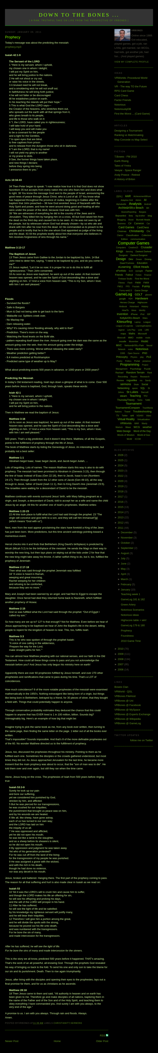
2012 (121, 522)
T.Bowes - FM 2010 (125, 156)
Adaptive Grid (127, 200)
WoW (129, 439)
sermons (76, 1023)
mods (147, 338)
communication (138, 239)
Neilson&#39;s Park (134, 345)
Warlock (119, 427)
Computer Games (133, 243)
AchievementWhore (142, 196)
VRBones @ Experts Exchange (132, 714)
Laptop (138, 322)
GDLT (138, 294)
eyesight (139, 271)
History (144, 306)
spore (135, 388)
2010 (121, 648)
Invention (122, 314)
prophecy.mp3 (13, 46)
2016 (121, 501)
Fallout (129, 274)
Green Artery (128, 604)
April (124, 573)
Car (148, 223)
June (124, 563)
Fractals (135, 286)
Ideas (133, 310)
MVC (119, 345)
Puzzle (147, 369)
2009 (121, 653)
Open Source (133, 353)
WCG (137, 427)
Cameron (139, 223)
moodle (122, 341)
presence (146, 361)
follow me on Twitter (141, 740)
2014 (121, 512)
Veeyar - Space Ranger (127, 170)
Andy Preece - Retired (127, 174)
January (126, 589)
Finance (147, 275)
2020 (121, 481)
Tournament (133, 403)
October (126, 542)
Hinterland (134, 306)
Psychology (135, 369)
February (126, 584)
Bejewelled (120, 215)
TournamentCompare (127, 407)
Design (121, 259)
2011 (121, 527)
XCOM (138, 439)
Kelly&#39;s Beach (130, 318)
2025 (121, 460)
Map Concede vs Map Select (130, 139)
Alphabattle (121, 204)
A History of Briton (124, 179)
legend (121, 330)
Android (147, 204)
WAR (136, 423)
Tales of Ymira (122, 165)
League (147, 322)
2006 (121, 669)
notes (130, 349)
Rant (149, 372)
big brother (140, 216)
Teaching (135, 395)
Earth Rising (121, 161)
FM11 (120, 286)
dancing (129, 251)
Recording (123, 376)
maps (123, 333)
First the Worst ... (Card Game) (132, 113)
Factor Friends (122, 100)
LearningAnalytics (143, 326)
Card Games (126, 227)
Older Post (102, 1041)
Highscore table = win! (133, 620)
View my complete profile (131, 62)
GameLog (123, 294)
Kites (145, 318)
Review (120, 380)
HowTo (125, 310)
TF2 (145, 396)
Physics (134, 357)
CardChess (143, 227)
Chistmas (121, 231)
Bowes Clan (121, 686)
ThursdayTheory (126, 400)
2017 (121, 496)
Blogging (121, 219)
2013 (121, 517)
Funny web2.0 (125, 290)
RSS (103, 1035)
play (142, 357)
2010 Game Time (131, 640)
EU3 (131, 271)
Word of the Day (142, 431)
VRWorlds (126, 423)
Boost (131, 220)
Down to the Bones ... (79, 15)
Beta (131, 216)
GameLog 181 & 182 (133, 599)
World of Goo (143, 435)
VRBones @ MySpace (127, 709)
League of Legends (124, 326)
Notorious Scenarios (132, 609)
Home (57, 1041)
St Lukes (132, 392)
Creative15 (133, 247)
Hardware (141, 298)
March (125, 579)
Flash (130, 283)
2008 (121, 659)
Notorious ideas (130, 614)
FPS (128, 286)
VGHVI (140, 415)
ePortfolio (121, 270)
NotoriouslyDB (122, 109)
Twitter (125, 416)
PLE (148, 356)
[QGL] (119, 196)
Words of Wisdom (126, 435)
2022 (121, 475)
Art (147, 208)
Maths (132, 333)
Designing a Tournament (128, 130)
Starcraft (144, 392)
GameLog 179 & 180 (133, 625)
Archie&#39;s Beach (131, 207)
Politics (128, 361)
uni (132, 415)
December (127, 532)
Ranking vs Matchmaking (128, 135)
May (123, 568)
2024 (121, 465)
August (125, 553)
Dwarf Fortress (127, 263)
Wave (128, 427)
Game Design (141, 290)
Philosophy (122, 357)
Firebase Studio (125, 279)
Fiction (138, 275)
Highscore (142, 302)
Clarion (120, 235)
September (127, 547)
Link (140, 330)
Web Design (124, 431)
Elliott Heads (141, 266)
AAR (128, 196)
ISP (149, 314)
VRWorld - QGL (123, 691)
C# (129, 223)
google (122, 298)
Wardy (144, 423)
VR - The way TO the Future (130, 86)
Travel (127, 411)
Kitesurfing (124, 321)
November (127, 537)
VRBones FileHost (125, 696)
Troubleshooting (142, 411)
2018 (121, 491)
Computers (121, 247)
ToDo (139, 400)
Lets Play (131, 330)
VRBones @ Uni (123, 700)
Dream (139, 259)
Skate (136, 384)
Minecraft (121, 338)
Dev (131, 259)
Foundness (127, 635)
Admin (138, 200)
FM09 (146, 282)
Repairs (134, 377)
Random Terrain (135, 372)
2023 (121, 470)
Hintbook (123, 306)
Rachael (119, 372)
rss (141, 380)
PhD (144, 353)
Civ (148, 231)
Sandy (148, 380)
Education (142, 263)
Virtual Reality (126, 419)
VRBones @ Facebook (127, 705)
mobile (139, 337)
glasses (148, 295)
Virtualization (143, 419)
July (123, 558)
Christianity (62, 1023)
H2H (131, 299)
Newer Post (11, 1041)
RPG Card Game (124, 90)
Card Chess (121, 95)
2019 (121, 486)
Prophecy (12, 37)
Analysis (135, 204)
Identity (142, 310)
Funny (146, 286)
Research (144, 376)
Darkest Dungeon (139, 255)
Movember (133, 341)
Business (122, 223)
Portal (137, 361)
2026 (121, 455)
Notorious (120, 104)
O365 (122, 353)
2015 (121, 507)
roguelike (132, 380)
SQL (142, 388)
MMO (131, 337)
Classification (132, 235)
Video (148, 416)
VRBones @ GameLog (127, 723)
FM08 (138, 282)
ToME (147, 400)
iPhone (134, 314)
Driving (148, 259)
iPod (142, 314)
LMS (147, 330)
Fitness (121, 283)
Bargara (142, 212)
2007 (121, 664)
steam (123, 395)
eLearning (124, 266)
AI (145, 199)
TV (117, 415)
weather (147, 427)
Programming (129, 364)
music (144, 341)
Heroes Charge (127, 302)
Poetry (119, 361)
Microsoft (142, 333)
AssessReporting (128, 212)
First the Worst (142, 278)
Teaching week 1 (130, 594)
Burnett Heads (143, 219)
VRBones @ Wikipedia (127, 718)
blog (150, 215)
